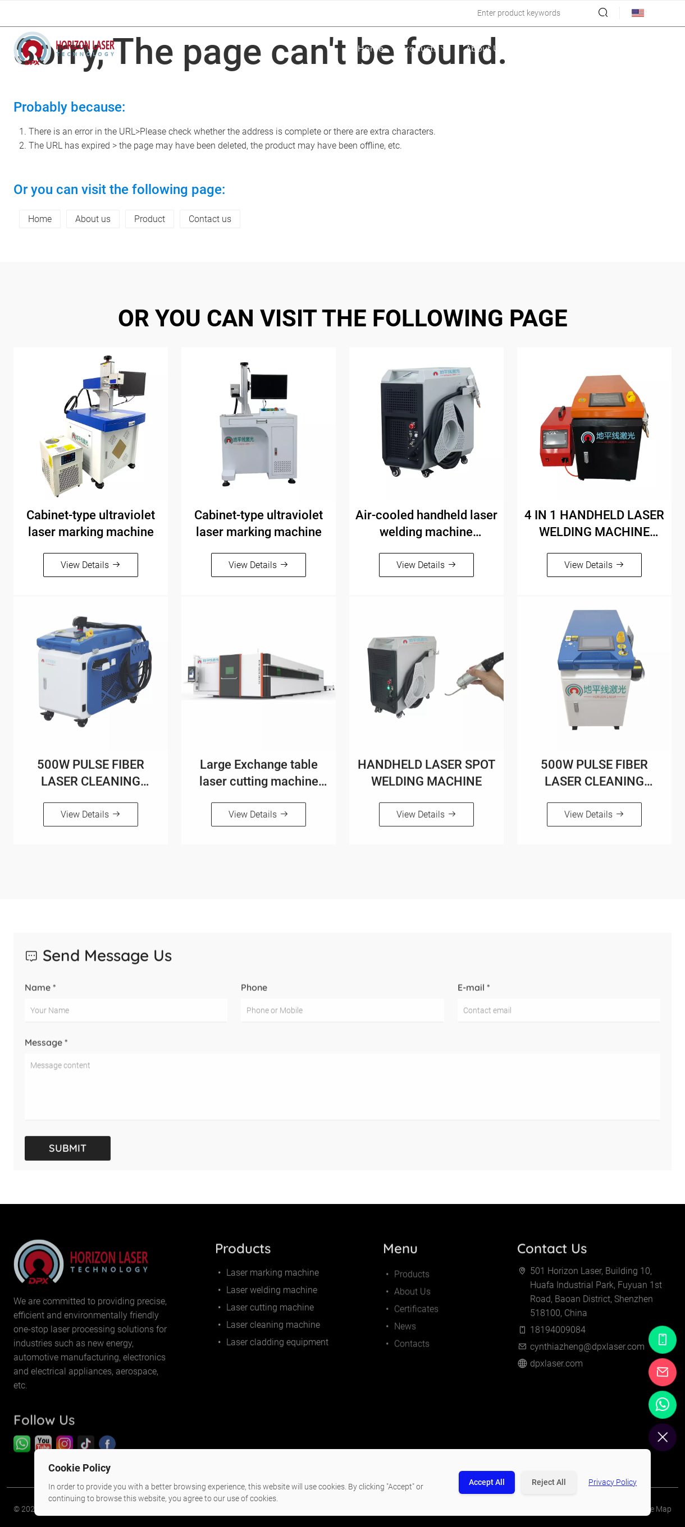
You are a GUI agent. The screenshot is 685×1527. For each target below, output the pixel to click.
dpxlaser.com (556, 1367)
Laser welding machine (266, 1294)
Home (370, 48)
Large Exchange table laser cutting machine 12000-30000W (258, 778)
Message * (46, 1050)
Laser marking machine (267, 1276)
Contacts (644, 48)
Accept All (487, 1482)
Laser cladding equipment (271, 1346)
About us (93, 219)
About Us (484, 48)
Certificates (544, 48)
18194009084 (43, 13)
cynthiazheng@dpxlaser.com (137, 13)
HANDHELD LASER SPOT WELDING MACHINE (426, 777)
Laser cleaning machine (267, 1328)
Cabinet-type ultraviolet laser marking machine (90, 523)
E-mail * (474, 995)
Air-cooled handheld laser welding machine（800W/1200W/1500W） (426, 524)
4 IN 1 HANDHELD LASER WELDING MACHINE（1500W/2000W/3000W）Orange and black (594, 524)
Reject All (549, 1482)
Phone (254, 995)
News (597, 48)
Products (424, 48)
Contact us (210, 219)
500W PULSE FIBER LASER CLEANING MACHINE (90, 778)
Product (149, 219)
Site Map (656, 1512)
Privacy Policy (612, 1482)
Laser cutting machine (264, 1311)
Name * (40, 995)
